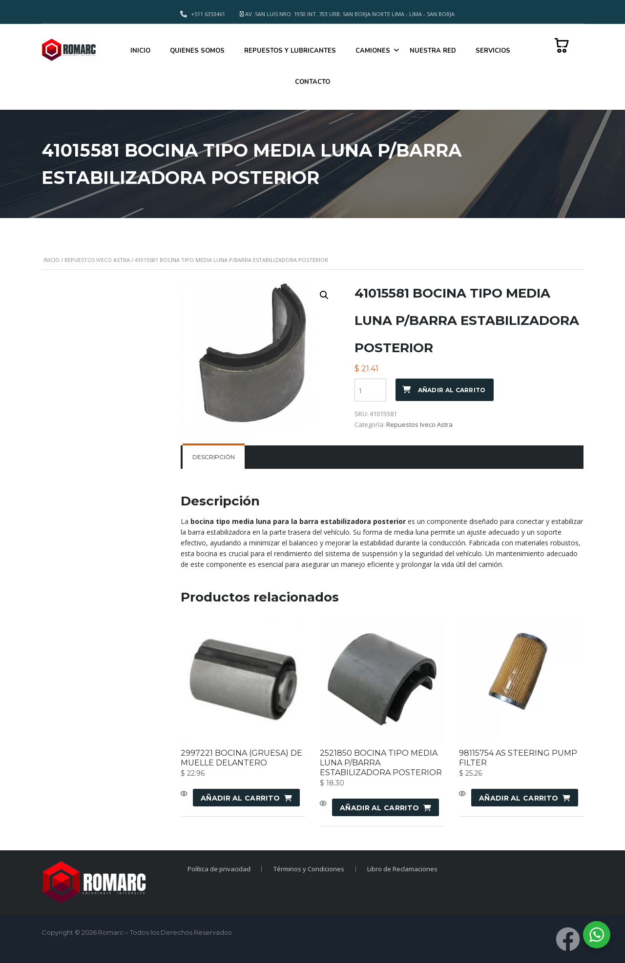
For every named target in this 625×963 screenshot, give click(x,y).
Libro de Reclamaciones (403, 868)
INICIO (140, 50)
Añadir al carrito (452, 390)
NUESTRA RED (433, 50)
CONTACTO (312, 82)
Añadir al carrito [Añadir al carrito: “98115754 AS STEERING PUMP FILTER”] (518, 798)
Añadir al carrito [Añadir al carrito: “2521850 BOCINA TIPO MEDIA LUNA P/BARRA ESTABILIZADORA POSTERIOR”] (379, 807)
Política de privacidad (218, 868)
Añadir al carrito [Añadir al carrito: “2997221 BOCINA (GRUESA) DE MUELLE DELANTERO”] (240, 798)
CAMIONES (372, 50)
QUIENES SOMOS (197, 50)
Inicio (51, 259)
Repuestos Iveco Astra (97, 259)
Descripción (213, 457)
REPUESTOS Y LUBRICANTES (290, 50)
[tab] (214, 457)
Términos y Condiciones (308, 868)
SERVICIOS (493, 50)
